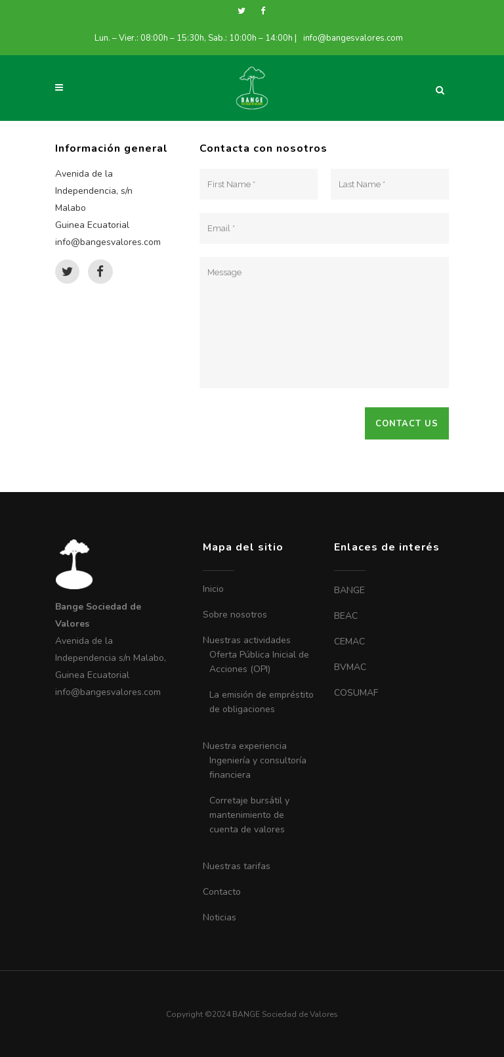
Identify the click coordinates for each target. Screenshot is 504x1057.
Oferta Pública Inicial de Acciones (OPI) (259, 661)
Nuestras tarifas (236, 866)
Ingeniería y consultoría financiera (257, 767)
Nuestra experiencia (245, 746)
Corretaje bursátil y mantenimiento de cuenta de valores (249, 815)
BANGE (349, 590)
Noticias (219, 917)
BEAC (346, 616)
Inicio (213, 589)
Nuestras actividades (247, 640)
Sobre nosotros (235, 614)
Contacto (222, 892)
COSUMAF (356, 692)
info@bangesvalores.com (353, 38)
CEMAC (349, 641)
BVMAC (350, 667)
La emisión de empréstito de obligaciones (261, 701)
